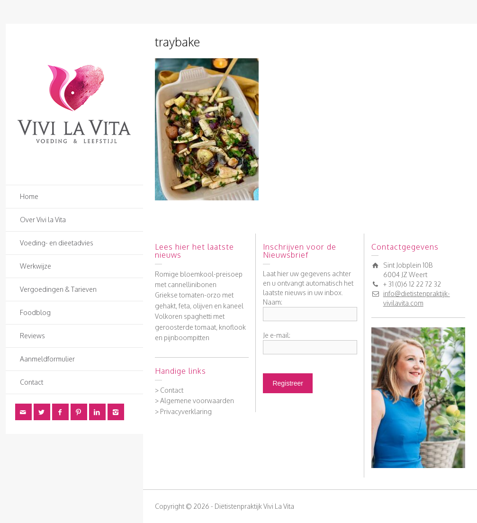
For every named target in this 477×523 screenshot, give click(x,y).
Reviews (32, 336)
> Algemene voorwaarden (194, 401)
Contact (31, 382)
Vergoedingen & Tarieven (58, 289)
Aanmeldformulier (47, 359)
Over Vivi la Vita (43, 220)
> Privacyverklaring (183, 411)
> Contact (169, 390)
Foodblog (35, 312)
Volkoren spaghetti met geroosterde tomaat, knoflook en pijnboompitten (200, 327)
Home (29, 196)
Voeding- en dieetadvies (56, 243)
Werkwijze (35, 266)
